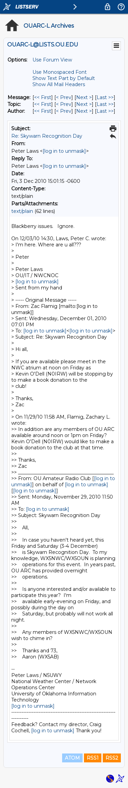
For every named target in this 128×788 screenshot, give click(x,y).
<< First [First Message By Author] (42, 111)
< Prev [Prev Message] (63, 97)
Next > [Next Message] (84, 97)
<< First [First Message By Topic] (42, 104)
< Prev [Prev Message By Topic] (63, 104)
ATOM (72, 758)
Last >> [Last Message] (105, 97)
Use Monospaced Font (59, 72)
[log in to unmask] (64, 151)
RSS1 (93, 758)
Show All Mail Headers (58, 84)
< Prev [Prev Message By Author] (63, 111)
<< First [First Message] (42, 97)
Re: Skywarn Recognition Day (46, 136)
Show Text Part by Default (63, 78)
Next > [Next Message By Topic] (84, 104)
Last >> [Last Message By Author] (105, 111)
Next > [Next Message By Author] (84, 111)
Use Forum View (52, 60)
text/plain (22, 211)
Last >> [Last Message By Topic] (105, 104)
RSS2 (111, 758)
